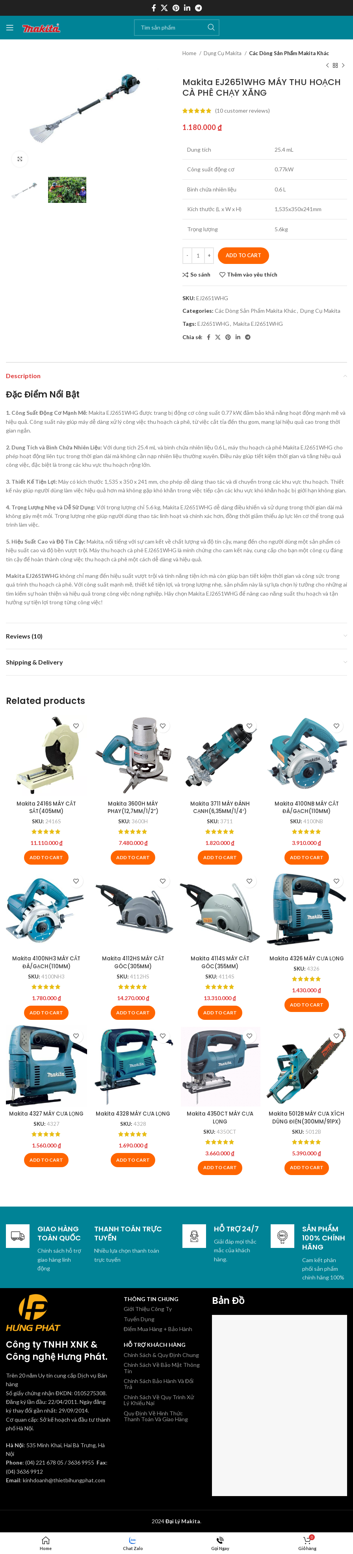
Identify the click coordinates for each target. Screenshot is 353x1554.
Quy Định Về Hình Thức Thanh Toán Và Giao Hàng (156, 1415)
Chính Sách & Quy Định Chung (161, 1354)
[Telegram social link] (198, 8)
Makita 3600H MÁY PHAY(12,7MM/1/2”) (132, 805)
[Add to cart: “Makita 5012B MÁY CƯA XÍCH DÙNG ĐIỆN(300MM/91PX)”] (307, 1167)
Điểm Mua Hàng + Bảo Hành (158, 1328)
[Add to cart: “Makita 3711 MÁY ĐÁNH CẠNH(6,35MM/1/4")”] (220, 856)
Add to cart (243, 255)
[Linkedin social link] (187, 8)
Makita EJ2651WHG (258, 323)
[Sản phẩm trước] (327, 65)
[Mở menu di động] (10, 27)
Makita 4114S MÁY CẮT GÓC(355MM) (220, 961)
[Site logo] (41, 26)
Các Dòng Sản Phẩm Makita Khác (289, 53)
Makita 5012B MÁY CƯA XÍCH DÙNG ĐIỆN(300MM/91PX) (307, 1121)
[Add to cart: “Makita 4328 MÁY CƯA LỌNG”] (133, 1167)
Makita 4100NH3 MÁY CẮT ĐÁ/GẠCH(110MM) (45, 961)
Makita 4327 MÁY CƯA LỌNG (45, 1117)
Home (189, 53)
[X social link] (164, 8)
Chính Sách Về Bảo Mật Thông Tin (162, 1367)
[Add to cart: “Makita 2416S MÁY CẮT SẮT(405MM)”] (45, 856)
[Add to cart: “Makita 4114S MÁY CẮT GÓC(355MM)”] (220, 1011)
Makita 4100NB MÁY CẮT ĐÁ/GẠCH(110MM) (307, 805)
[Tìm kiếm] (176, 27)
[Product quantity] (198, 255)
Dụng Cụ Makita (223, 53)
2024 (176, 1520)
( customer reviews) (242, 110)
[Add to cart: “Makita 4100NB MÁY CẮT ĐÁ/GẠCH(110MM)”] (307, 856)
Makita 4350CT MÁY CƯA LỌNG (220, 1117)
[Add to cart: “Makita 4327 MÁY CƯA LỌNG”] (45, 1167)
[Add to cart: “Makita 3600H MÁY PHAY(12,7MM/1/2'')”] (133, 856)
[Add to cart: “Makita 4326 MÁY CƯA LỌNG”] (307, 1011)
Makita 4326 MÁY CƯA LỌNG (307, 961)
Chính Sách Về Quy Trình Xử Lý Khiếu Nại (159, 1399)
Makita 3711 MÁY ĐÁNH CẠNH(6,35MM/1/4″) (220, 805)
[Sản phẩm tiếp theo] (343, 65)
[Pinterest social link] (176, 8)
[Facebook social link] (153, 8)
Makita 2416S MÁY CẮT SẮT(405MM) (45, 805)
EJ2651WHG (213, 323)
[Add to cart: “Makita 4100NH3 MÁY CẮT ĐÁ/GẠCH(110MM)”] (45, 1011)
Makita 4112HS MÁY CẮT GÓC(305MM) (132, 961)
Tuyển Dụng (139, 1318)
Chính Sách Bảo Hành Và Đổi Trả (158, 1383)
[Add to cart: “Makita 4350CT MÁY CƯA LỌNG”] (220, 1167)
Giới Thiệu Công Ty (148, 1308)
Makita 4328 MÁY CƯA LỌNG (133, 1117)
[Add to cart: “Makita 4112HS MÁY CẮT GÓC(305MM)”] (133, 1011)
